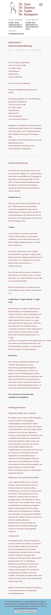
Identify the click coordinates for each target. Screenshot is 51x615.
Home (10, 50)
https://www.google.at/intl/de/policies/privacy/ (28, 340)
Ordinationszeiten (16, 34)
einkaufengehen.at (17, 593)
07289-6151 (30, 23)
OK (17, 611)
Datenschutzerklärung (28, 611)
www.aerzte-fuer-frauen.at (18, 119)
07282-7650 (13, 23)
